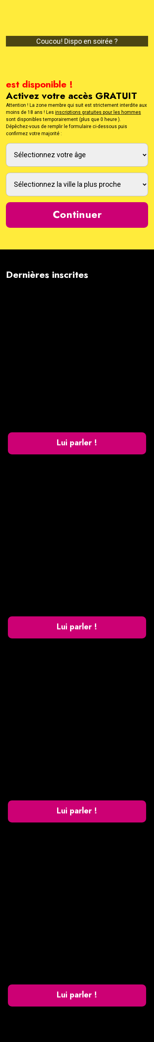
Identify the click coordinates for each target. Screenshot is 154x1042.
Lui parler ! (77, 442)
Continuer (77, 214)
